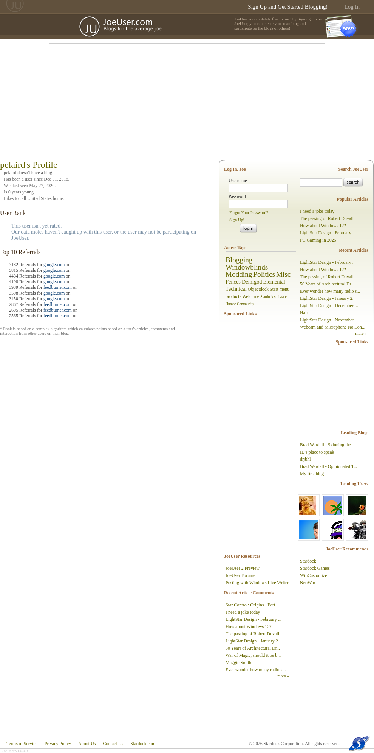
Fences (233, 282)
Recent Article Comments (249, 593)
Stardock (308, 561)
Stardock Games (315, 568)
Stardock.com (142, 743)
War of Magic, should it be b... (253, 655)
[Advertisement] (148, 97)
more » (283, 675)
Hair (304, 312)
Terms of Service (21, 743)
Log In (352, 7)
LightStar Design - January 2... (253, 641)
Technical (236, 289)
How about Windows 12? (249, 626)
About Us (87, 743)
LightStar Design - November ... (329, 320)
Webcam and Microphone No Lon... (332, 327)
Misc (283, 274)
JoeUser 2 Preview (243, 568)
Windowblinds (247, 267)
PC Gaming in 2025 (318, 240)
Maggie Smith (238, 662)
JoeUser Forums (240, 575)
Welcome (250, 296)
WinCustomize (313, 575)
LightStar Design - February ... (253, 619)
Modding (239, 274)
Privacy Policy (58, 743)
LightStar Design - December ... (329, 305)
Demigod (252, 282)
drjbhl (305, 459)
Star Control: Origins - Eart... (252, 605)
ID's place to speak (317, 452)
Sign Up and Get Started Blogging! (288, 7)
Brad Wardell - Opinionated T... (328, 466)
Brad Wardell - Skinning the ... (327, 444)
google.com (54, 264)
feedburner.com (57, 287)
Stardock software (273, 297)
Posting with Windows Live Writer (257, 582)
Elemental (274, 282)
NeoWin (307, 582)
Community (245, 304)
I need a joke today (243, 612)
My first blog (312, 473)
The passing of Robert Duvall (252, 633)
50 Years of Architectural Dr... (253, 648)
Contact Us (113, 743)
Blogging (239, 260)
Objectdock (258, 289)
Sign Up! (236, 219)
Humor (231, 304)
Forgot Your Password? (248, 212)
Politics (264, 274)
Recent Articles (353, 250)
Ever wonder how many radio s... (256, 669)
